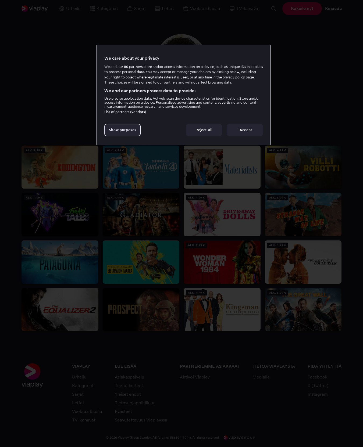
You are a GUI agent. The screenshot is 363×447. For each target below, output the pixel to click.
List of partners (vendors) (125, 112)
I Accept (244, 130)
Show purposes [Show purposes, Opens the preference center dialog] (122, 130)
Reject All (203, 130)
